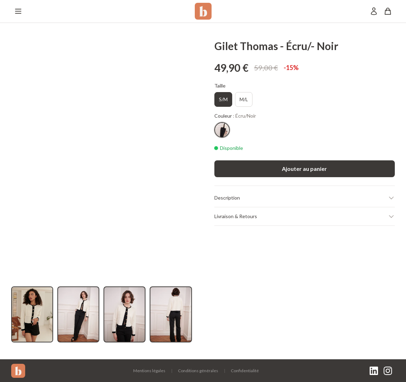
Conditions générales (198, 370)
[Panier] (388, 11)
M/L (244, 99)
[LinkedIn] (374, 371)
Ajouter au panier (304, 168)
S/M (223, 99)
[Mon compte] (374, 11)
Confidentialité (245, 370)
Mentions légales (149, 370)
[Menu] (18, 11)
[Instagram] (388, 371)
